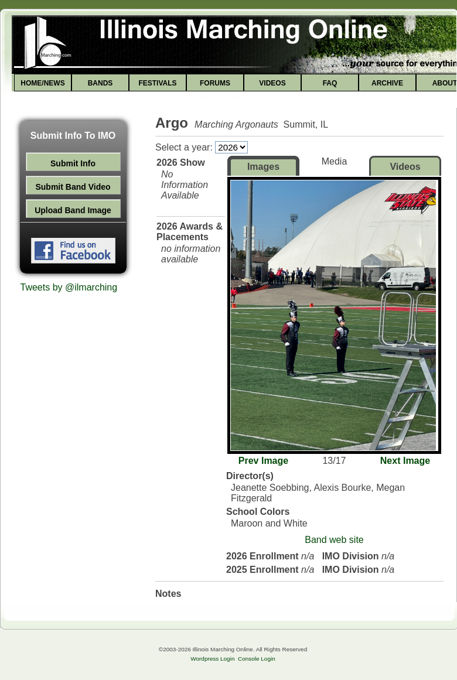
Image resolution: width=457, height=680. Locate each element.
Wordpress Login (212, 658)
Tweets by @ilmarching (69, 287)
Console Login (256, 658)
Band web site (334, 540)
